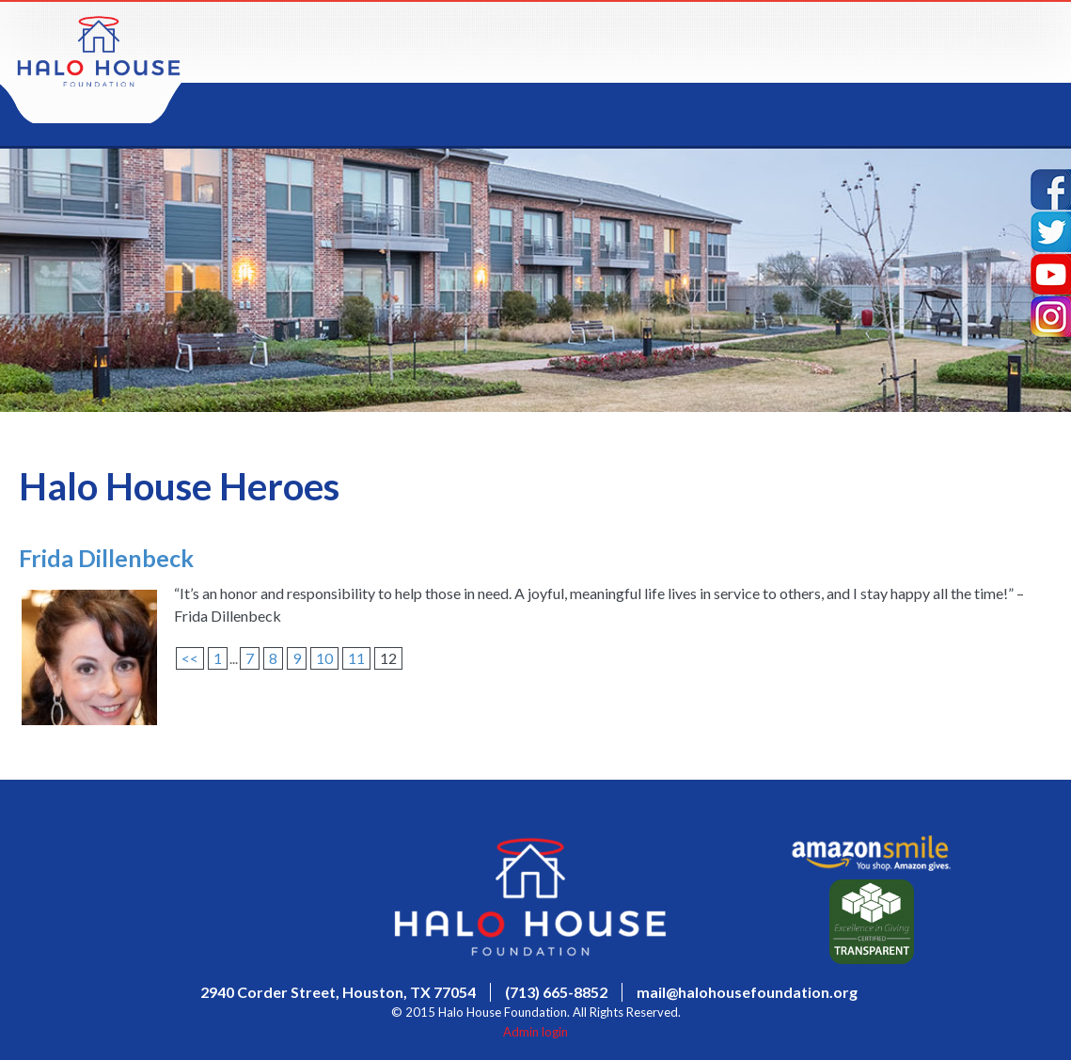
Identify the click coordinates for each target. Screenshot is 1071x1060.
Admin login (535, 1031)
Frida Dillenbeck (106, 558)
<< (189, 658)
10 (324, 658)
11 (356, 658)
